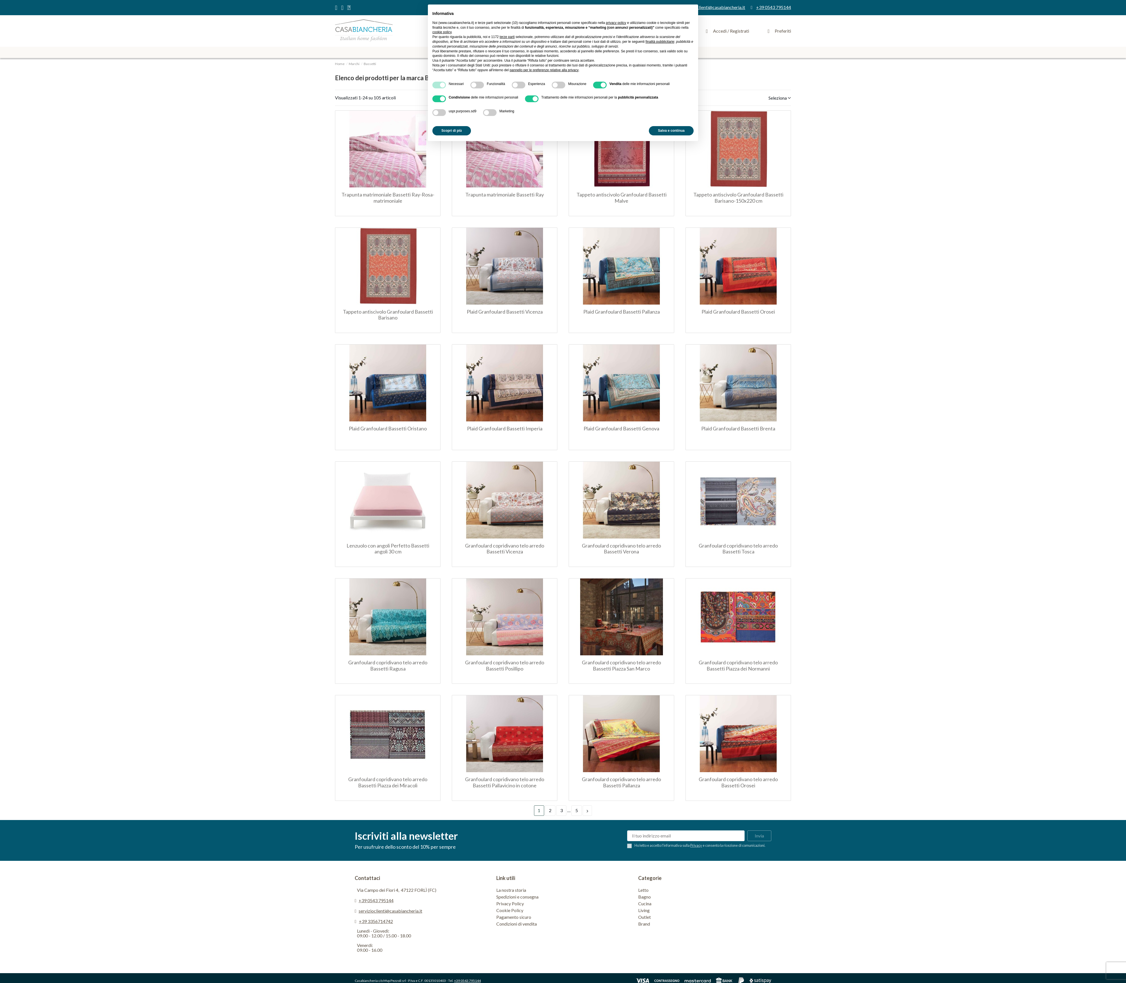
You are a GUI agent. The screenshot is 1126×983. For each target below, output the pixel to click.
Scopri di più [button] (451, 131)
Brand (644, 923)
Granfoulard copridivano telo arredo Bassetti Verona (621, 548)
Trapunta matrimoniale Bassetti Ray (504, 194)
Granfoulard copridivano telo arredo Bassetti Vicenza (504, 548)
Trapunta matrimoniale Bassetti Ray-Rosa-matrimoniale (387, 197)
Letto (643, 890)
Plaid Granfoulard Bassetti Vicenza (505, 312)
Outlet (644, 917)
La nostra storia (511, 890)
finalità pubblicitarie (659, 42)
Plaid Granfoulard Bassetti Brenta (738, 428)
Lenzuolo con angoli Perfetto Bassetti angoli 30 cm (388, 548)
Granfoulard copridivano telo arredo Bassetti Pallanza (621, 782)
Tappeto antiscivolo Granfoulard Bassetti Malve (622, 197)
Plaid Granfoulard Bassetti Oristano (388, 428)
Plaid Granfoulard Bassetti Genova (621, 428)
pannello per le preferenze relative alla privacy (544, 70)
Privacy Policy (510, 903)
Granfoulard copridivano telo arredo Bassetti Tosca (738, 548)
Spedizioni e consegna (517, 896)
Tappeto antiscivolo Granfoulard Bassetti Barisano (388, 315)
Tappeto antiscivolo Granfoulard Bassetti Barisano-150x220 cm (738, 197)
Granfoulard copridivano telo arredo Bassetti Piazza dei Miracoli (387, 782)
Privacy (696, 845)
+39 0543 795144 (376, 900)
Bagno (644, 896)
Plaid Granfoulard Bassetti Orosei (738, 312)
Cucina (644, 903)
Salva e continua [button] (671, 131)
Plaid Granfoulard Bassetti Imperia (504, 428)
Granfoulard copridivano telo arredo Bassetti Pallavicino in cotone (504, 782)
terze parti (507, 37)
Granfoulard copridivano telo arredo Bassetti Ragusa (387, 665)
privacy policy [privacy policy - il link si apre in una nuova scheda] (616, 23)
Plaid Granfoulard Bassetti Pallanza (621, 312)
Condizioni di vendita (516, 923)
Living (644, 910)
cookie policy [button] (442, 32)
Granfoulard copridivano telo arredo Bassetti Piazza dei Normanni (738, 665)
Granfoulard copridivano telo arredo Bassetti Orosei (738, 782)
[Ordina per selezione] (778, 97)
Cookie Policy (509, 910)
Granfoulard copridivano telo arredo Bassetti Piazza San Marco (621, 665)
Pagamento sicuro (513, 917)
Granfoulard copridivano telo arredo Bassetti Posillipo (504, 665)
